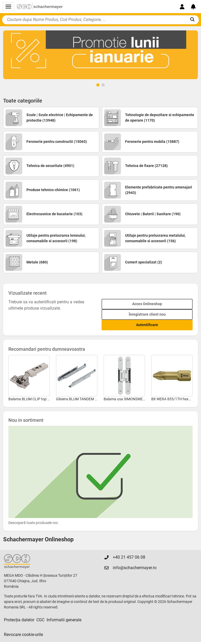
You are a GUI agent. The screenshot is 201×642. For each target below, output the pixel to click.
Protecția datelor (19, 619)
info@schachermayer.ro (135, 567)
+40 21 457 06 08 (129, 557)
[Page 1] (97, 85)
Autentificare (147, 325)
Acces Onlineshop (147, 304)
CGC (40, 619)
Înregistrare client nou (147, 314)
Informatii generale (64, 619)
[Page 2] (103, 85)
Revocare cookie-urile (23, 634)
